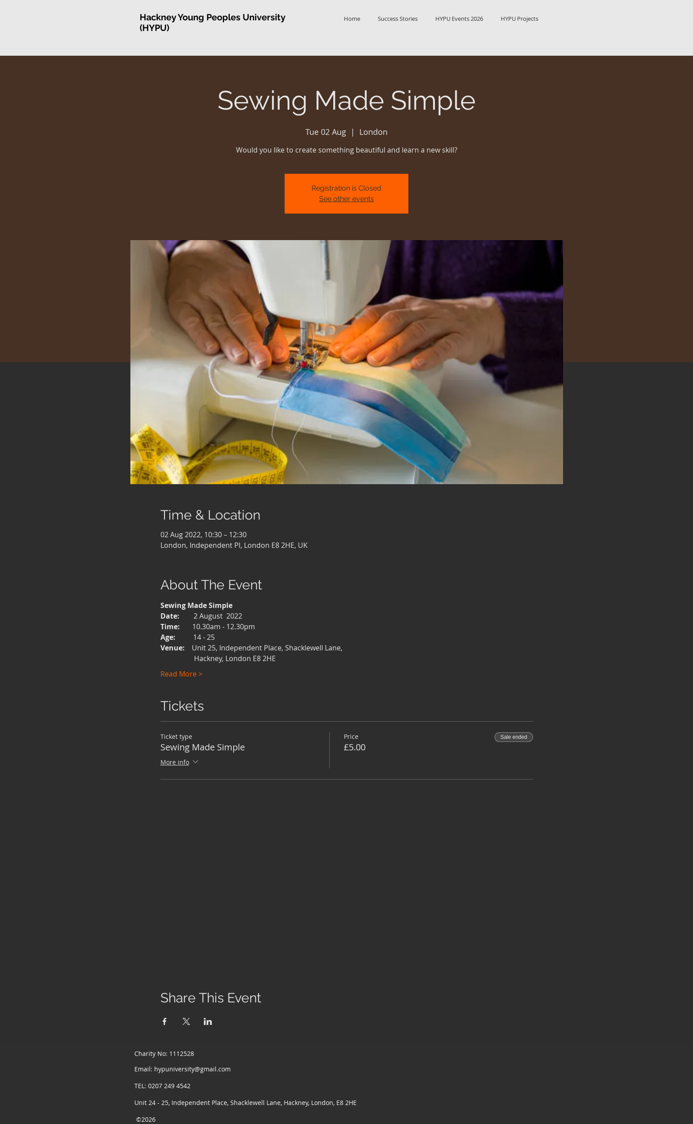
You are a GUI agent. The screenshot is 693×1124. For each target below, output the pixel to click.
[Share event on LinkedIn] (208, 1021)
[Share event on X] (186, 1021)
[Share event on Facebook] (164, 1021)
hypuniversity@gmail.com (192, 1069)
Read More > (181, 674)
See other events (346, 199)
